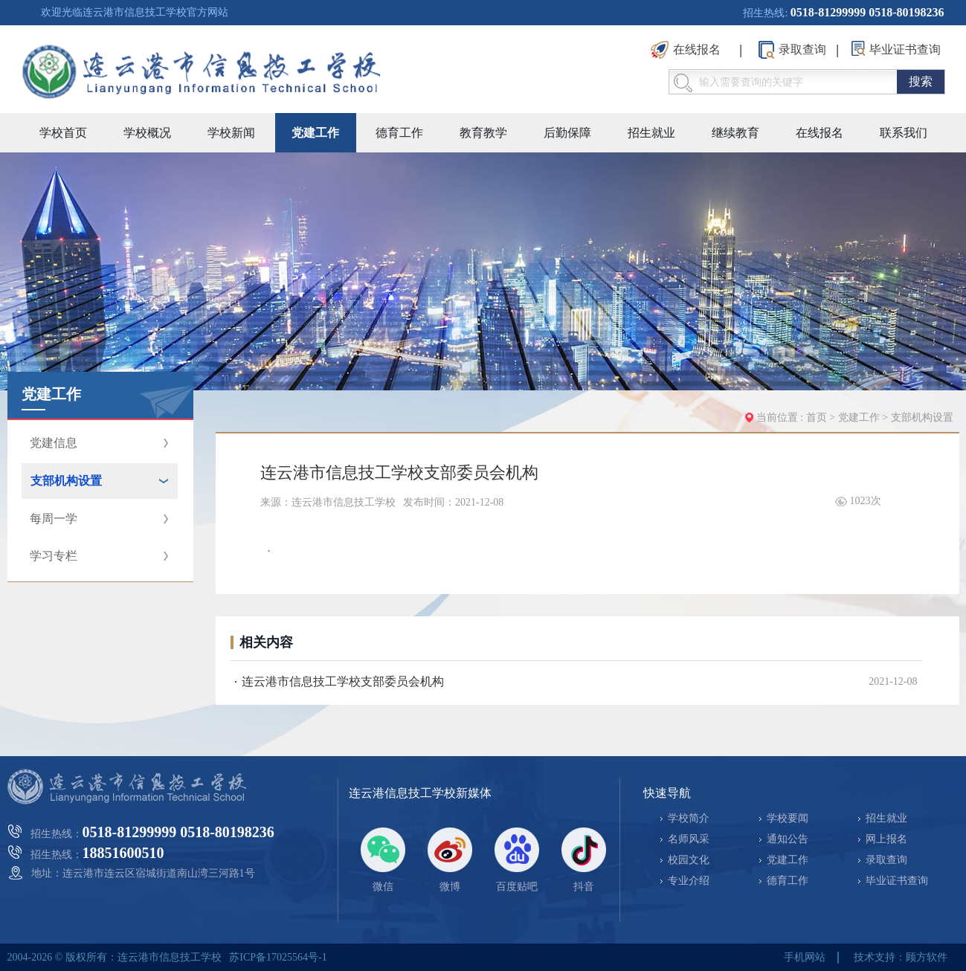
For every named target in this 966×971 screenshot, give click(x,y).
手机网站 (804, 957)
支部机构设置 (922, 417)
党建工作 (860, 417)
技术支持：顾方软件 (900, 957)
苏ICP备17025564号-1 (277, 957)
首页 (816, 417)
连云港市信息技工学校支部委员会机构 (343, 681)
